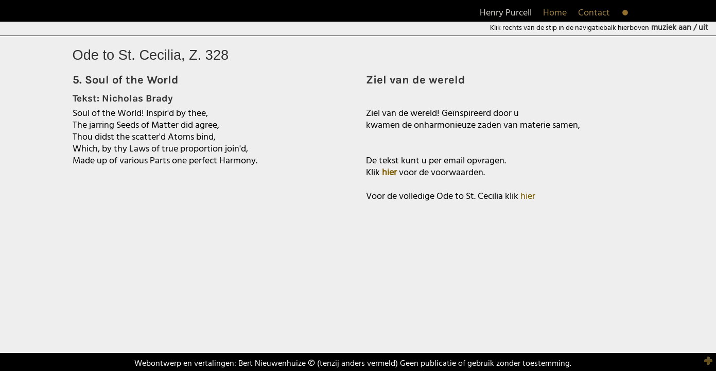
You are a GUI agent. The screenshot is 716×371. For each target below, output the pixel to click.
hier (527, 196)
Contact (594, 13)
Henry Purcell (506, 13)
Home (555, 13)
